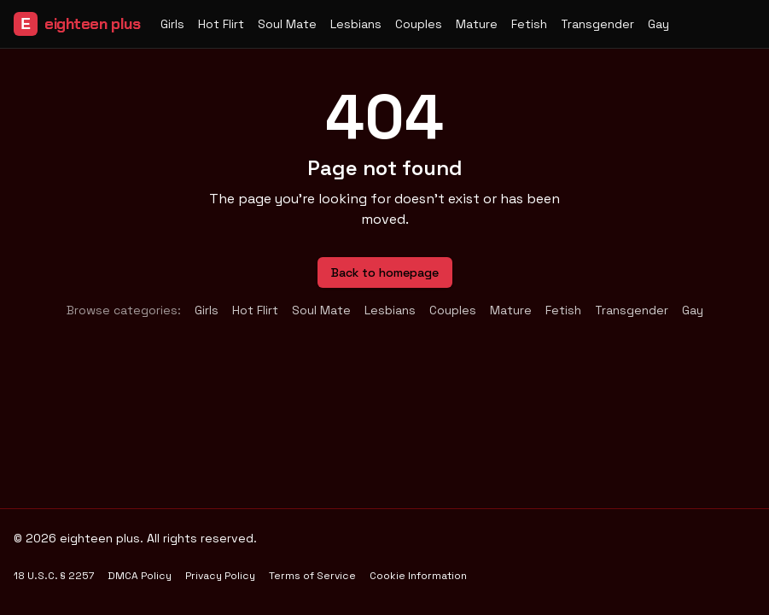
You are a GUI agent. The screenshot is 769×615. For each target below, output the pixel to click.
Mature (477, 24)
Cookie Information (418, 576)
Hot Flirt (221, 24)
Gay (658, 24)
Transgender (597, 24)
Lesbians (356, 24)
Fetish (529, 24)
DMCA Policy (140, 576)
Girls (172, 24)
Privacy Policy (220, 576)
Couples (418, 24)
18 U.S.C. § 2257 (54, 576)
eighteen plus (77, 24)
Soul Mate (287, 24)
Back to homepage (385, 272)
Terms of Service (312, 576)
